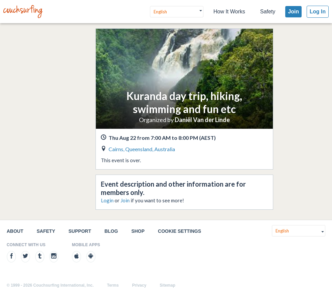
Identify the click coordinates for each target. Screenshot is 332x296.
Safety (267, 11)
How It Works (229, 11)
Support (79, 231)
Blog (111, 231)
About (15, 231)
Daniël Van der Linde (202, 119)
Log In (318, 11)
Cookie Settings (179, 231)
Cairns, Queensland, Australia (142, 149)
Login (107, 200)
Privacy (139, 285)
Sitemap (167, 285)
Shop (138, 231)
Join (293, 11)
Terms (113, 285)
